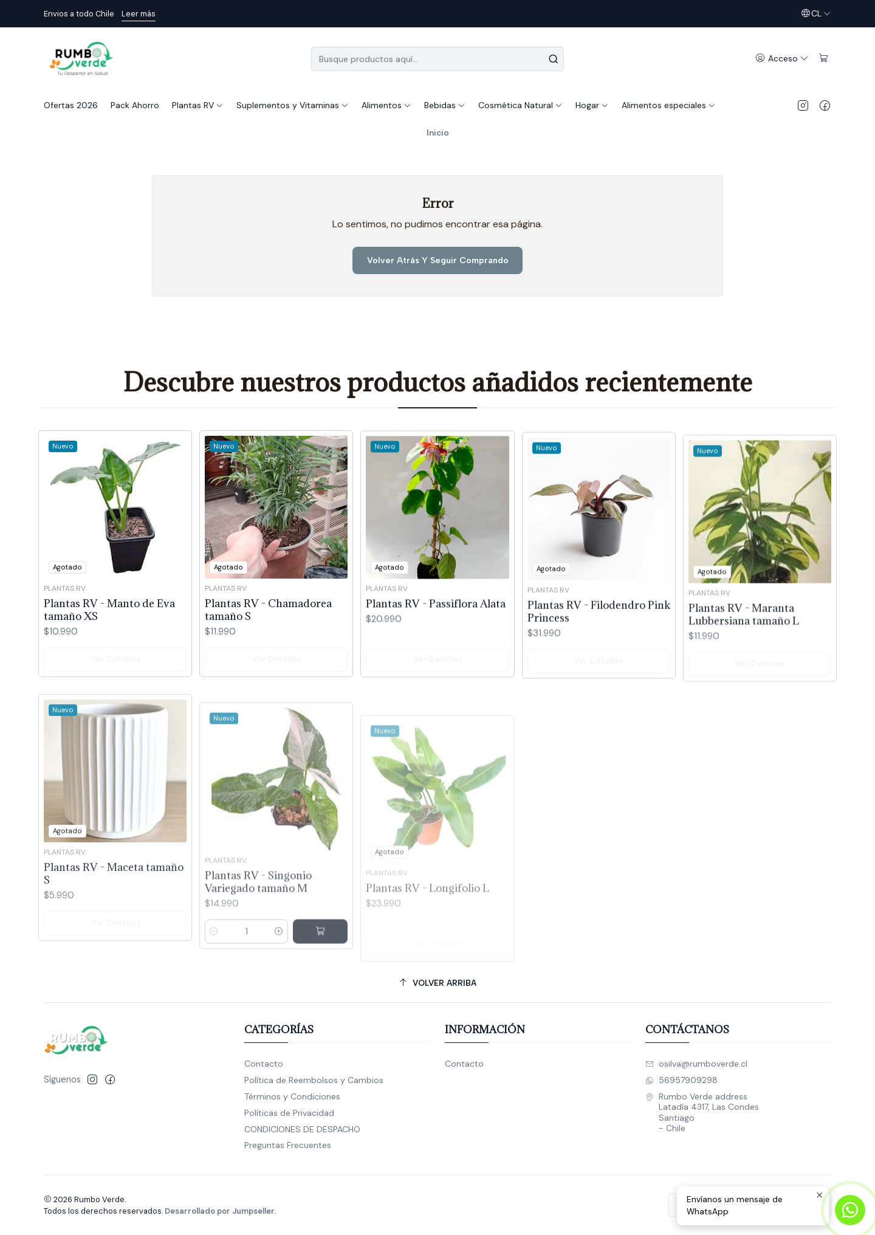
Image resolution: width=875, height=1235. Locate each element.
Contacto (263, 1063)
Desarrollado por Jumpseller (220, 1211)
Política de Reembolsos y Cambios (313, 1080)
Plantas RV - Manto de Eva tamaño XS (109, 624)
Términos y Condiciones (292, 1096)
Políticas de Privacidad (289, 1112)
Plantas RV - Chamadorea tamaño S (268, 635)
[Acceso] (782, 58)
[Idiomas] (815, 14)
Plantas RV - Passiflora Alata (436, 645)
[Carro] (823, 58)
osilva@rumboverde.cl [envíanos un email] (696, 1063)
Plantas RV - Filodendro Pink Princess (598, 666)
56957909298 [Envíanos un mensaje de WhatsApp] (681, 1080)
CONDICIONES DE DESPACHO (302, 1129)
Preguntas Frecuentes (287, 1145)
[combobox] (437, 59)
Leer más (139, 14)
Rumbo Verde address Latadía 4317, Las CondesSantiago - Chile (702, 1112)
